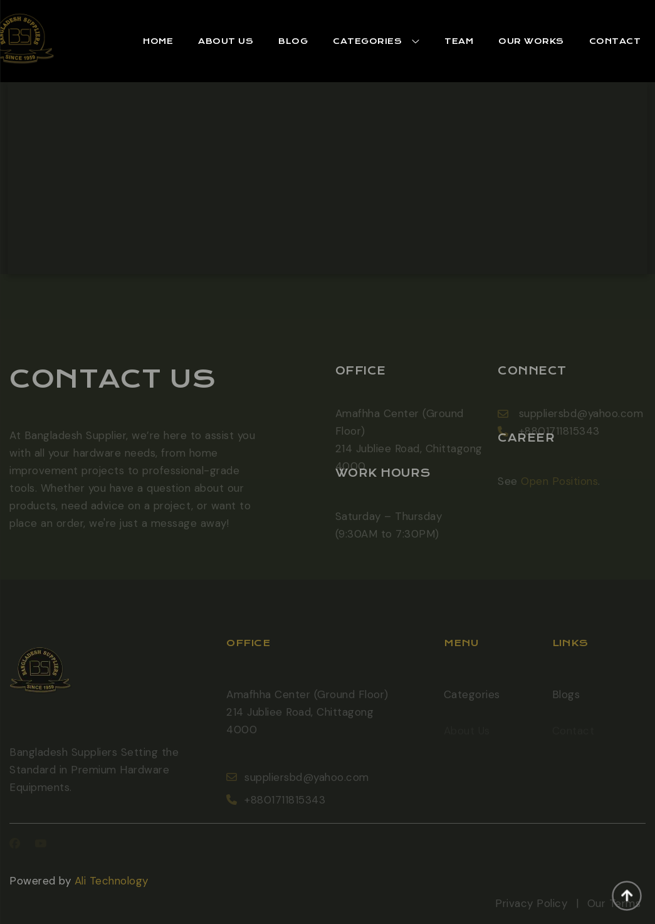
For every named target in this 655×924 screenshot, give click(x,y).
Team (458, 41)
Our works (531, 41)
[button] (158, 41)
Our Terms (614, 913)
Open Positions (559, 491)
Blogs (566, 705)
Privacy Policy (531, 913)
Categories (472, 705)
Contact (615, 41)
